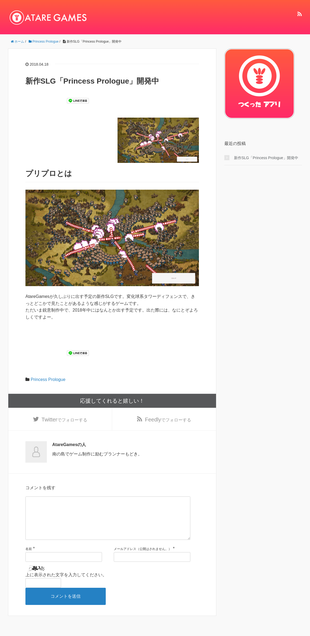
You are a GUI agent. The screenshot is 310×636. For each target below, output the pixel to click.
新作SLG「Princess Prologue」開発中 (266, 158)
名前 (28, 558)
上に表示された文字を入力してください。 (66, 584)
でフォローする (64, 420)
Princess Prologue (48, 379)
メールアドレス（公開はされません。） (143, 558)
